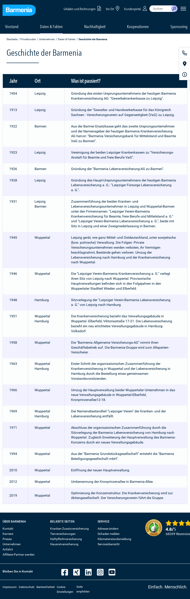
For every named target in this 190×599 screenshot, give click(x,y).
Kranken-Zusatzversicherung (69, 528)
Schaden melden (109, 533)
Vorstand (11, 26)
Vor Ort (113, 8)
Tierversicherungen (63, 533)
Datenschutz (26, 587)
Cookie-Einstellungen (65, 589)
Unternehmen (47, 39)
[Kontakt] (184, 53)
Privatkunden (28, 39)
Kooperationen (138, 26)
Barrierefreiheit (45, 587)
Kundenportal (136, 8)
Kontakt (8, 528)
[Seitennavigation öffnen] (183, 8)
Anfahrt (8, 549)
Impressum (10, 587)
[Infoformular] (184, 74)
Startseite (11, 39)
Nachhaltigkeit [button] (95, 26)
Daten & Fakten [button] (51, 26)
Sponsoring (178, 26)
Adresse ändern (108, 528)
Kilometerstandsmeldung (114, 539)
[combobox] (160, 8)
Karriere (8, 533)
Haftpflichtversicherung (66, 539)
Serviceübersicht (109, 544)
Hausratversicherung (64, 544)
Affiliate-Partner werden (19, 554)
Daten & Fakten (67, 39)
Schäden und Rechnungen (83, 8)
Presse (7, 539)
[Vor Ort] (184, 63)
